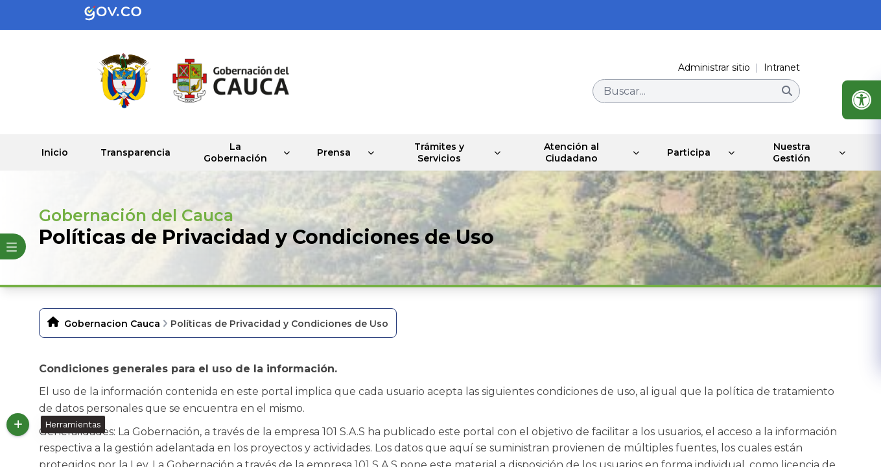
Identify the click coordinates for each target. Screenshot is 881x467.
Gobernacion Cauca (112, 323)
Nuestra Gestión (793, 152)
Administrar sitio (714, 67)
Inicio (56, 152)
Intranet (782, 67)
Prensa (342, 152)
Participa (691, 152)
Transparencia (140, 152)
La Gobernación (242, 152)
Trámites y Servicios (446, 152)
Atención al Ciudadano (576, 152)
